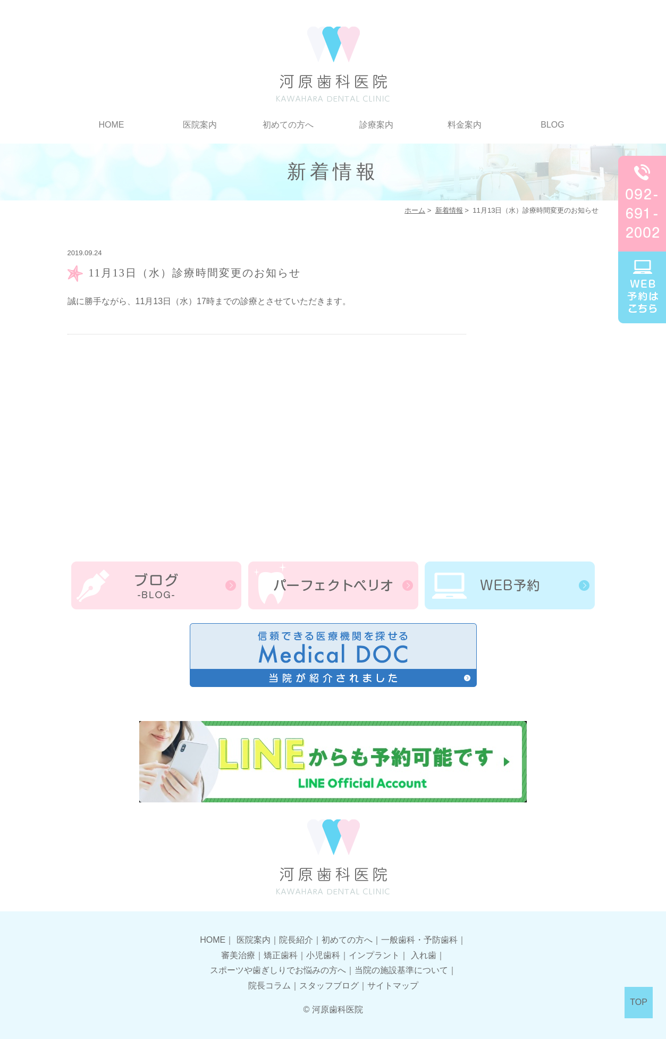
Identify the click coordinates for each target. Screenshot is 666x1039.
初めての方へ (288, 124)
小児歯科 (323, 955)
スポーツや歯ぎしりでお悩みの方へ (278, 970)
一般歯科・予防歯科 (419, 939)
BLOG (552, 124)
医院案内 (200, 124)
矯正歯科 (281, 955)
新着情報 (449, 210)
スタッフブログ (329, 985)
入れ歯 (423, 955)
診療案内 (376, 124)
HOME (111, 124)
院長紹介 (296, 939)
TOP (638, 1002)
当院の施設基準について (401, 970)
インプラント (374, 955)
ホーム (414, 210)
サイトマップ (392, 985)
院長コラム (269, 985)
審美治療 (238, 955)
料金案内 (465, 124)
